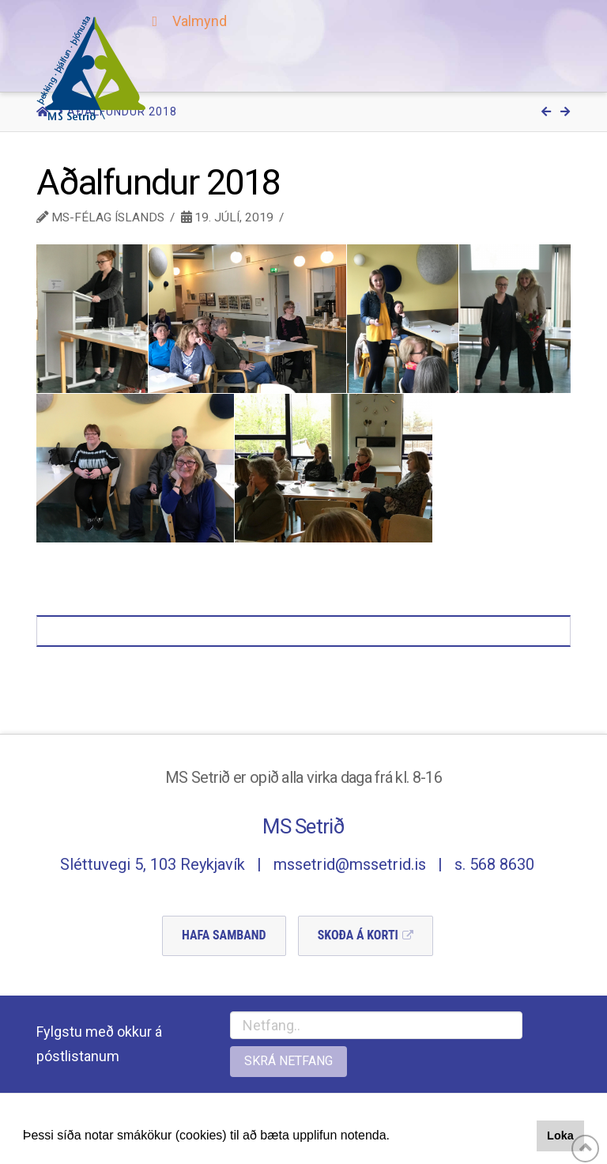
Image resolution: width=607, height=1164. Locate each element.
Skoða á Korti (358, 935)
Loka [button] (560, 1135)
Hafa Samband (224, 935)
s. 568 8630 (494, 864)
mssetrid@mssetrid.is (349, 864)
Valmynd (186, 21)
